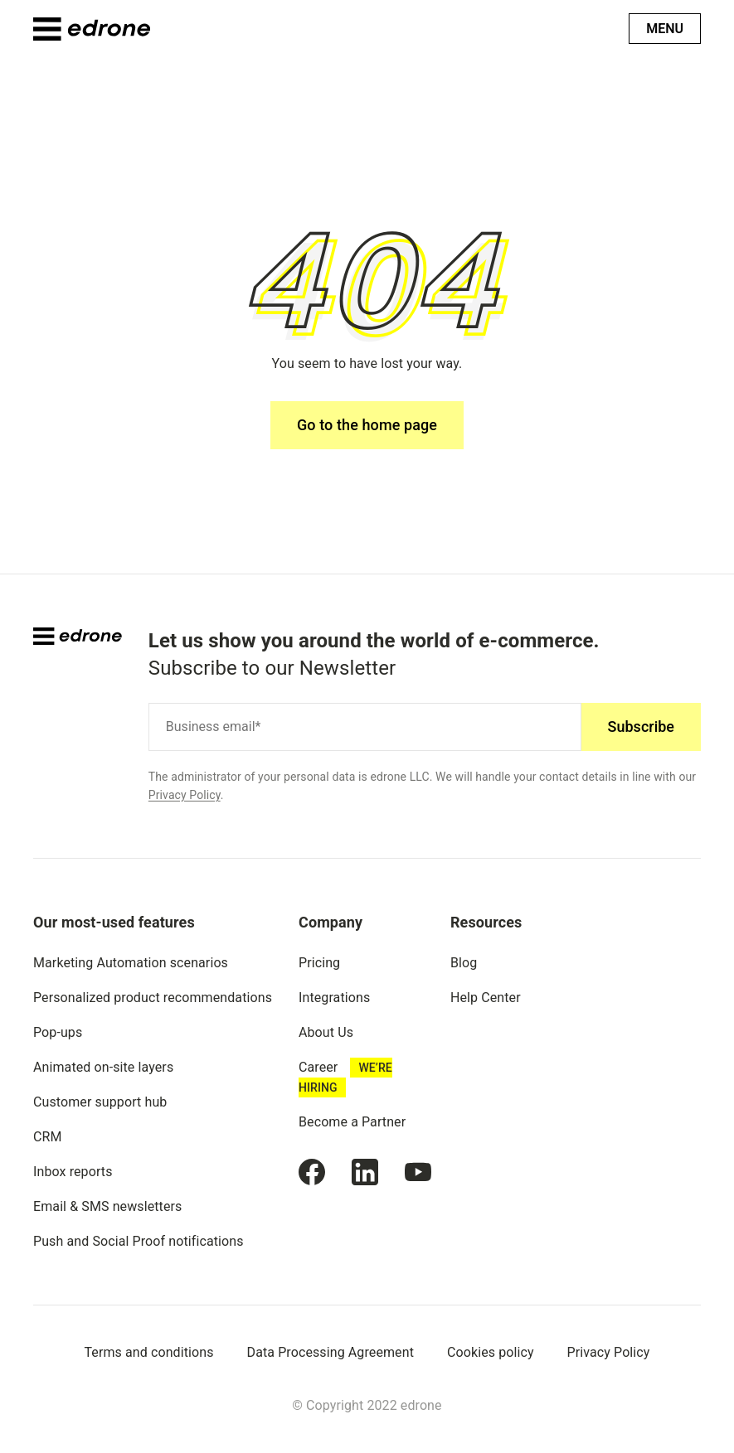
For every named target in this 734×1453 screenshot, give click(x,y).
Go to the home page (367, 424)
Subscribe (641, 726)
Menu (664, 28)
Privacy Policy (184, 795)
